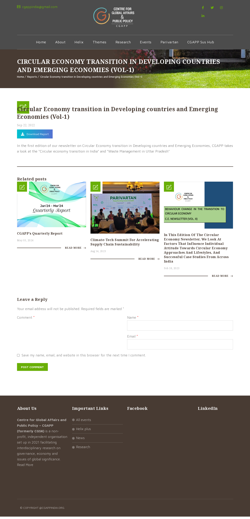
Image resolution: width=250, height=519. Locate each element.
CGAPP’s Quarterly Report (40, 235)
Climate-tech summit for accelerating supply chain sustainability (124, 244)
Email (132, 339)
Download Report (35, 136)
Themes (99, 44)
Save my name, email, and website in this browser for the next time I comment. (84, 358)
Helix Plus (83, 431)
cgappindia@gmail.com (39, 7)
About (60, 44)
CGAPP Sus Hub (200, 44)
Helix (79, 44)
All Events (83, 422)
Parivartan (169, 44)
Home (41, 44)
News (80, 440)
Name (133, 320)
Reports (32, 78)
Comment (26, 320)
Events (146, 44)
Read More (75, 250)
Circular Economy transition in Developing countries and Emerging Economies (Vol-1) (91, 78)
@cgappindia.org (51, 510)
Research (123, 44)
